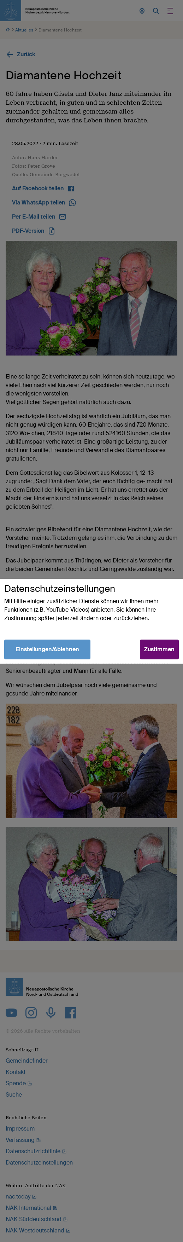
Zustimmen (159, 649)
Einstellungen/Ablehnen (47, 649)
